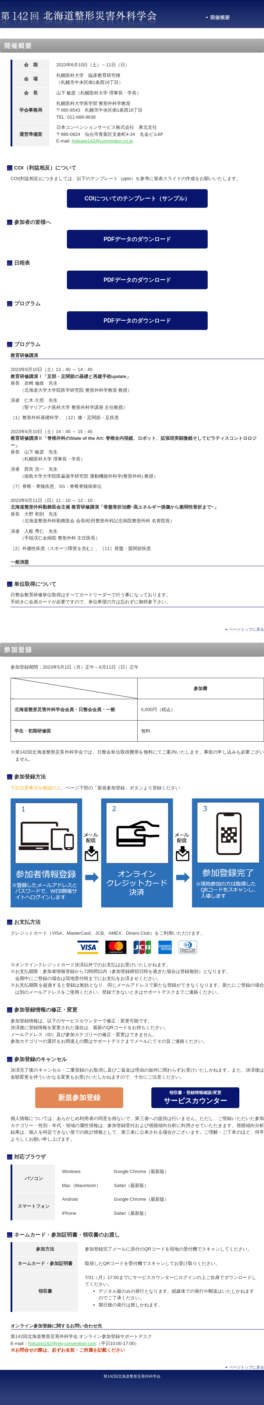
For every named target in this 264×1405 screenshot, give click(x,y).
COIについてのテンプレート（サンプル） (137, 198)
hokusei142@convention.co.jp (102, 141)
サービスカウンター (195, 1097)
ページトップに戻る (246, 629)
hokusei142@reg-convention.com (62, 1343)
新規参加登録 (79, 1097)
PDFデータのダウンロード (137, 239)
